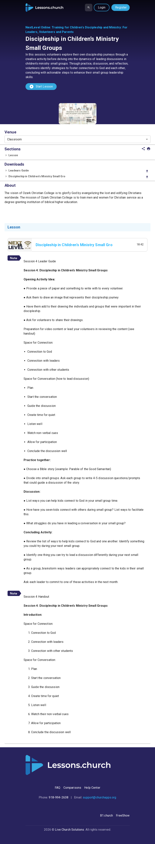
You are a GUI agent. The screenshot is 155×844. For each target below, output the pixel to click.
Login (102, 7)
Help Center (92, 787)
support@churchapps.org (99, 797)
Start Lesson (41, 86)
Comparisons (72, 787)
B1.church (106, 815)
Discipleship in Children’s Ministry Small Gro (78, 176)
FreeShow (123, 815)
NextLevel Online (37, 27)
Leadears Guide (78, 171)
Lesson (13, 155)
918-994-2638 (58, 797)
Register (121, 7)
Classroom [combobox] (14, 139)
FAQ (57, 787)
